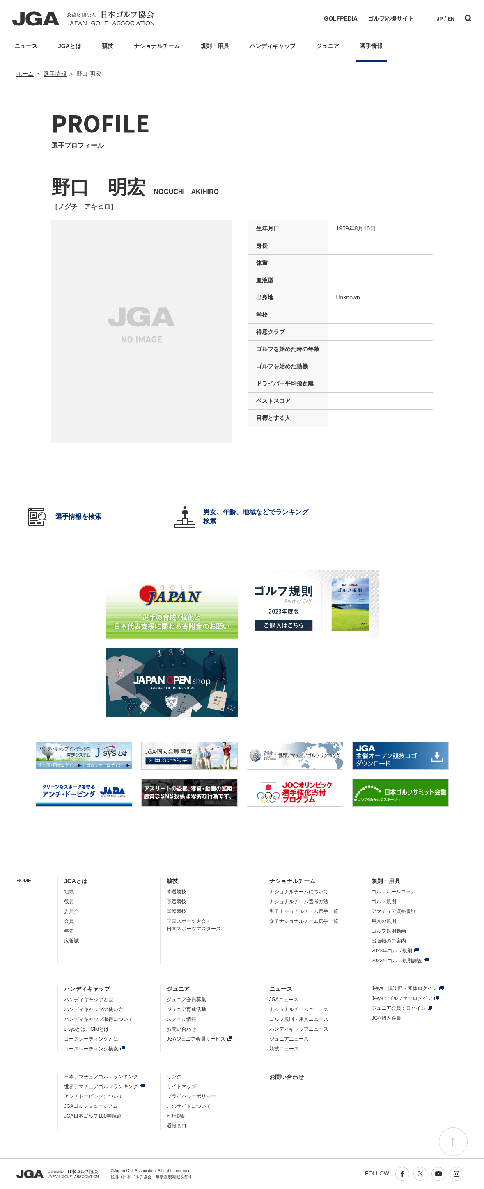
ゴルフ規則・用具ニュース (298, 1019)
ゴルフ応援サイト (391, 18)
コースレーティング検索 (91, 1049)
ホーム (25, 74)
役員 (69, 901)
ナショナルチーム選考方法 (298, 901)
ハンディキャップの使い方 (93, 1009)
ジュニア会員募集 (186, 999)
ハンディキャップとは (88, 999)
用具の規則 (384, 921)
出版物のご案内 (389, 941)
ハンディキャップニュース (298, 1029)
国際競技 (176, 911)
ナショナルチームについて (298, 892)
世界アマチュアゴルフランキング (101, 1086)
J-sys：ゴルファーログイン (402, 998)
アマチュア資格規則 (394, 911)
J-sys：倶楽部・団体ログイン (404, 988)
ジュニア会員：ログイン (399, 1008)
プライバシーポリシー (191, 1096)
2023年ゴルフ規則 (392, 951)
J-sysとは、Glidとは (86, 1029)
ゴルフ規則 (384, 901)
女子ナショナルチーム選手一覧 (303, 921)
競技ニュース (284, 1049)
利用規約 (176, 1116)
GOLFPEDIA (341, 18)
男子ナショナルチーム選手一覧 (303, 911)
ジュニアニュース (289, 1039)
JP (440, 19)
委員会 (71, 911)
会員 (69, 921)
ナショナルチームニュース (298, 1009)
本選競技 (176, 892)
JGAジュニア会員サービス (196, 1039)
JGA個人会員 (386, 1018)
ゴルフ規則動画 (389, 931)
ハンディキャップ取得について (98, 1019)
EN (450, 19)
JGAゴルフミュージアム (91, 1106)
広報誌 (71, 941)
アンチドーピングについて (93, 1096)
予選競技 (176, 901)
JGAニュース (283, 999)
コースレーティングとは (91, 1039)
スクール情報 (181, 1019)
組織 (69, 892)
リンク (174, 1076)
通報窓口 (176, 1126)
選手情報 (55, 74)
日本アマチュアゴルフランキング (101, 1076)
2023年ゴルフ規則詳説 (397, 960)
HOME (23, 880)
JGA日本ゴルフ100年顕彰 (92, 1116)
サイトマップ (181, 1086)
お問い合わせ (181, 1029)
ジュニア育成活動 (186, 1009)
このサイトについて (189, 1106)
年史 (69, 931)
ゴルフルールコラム (394, 892)
